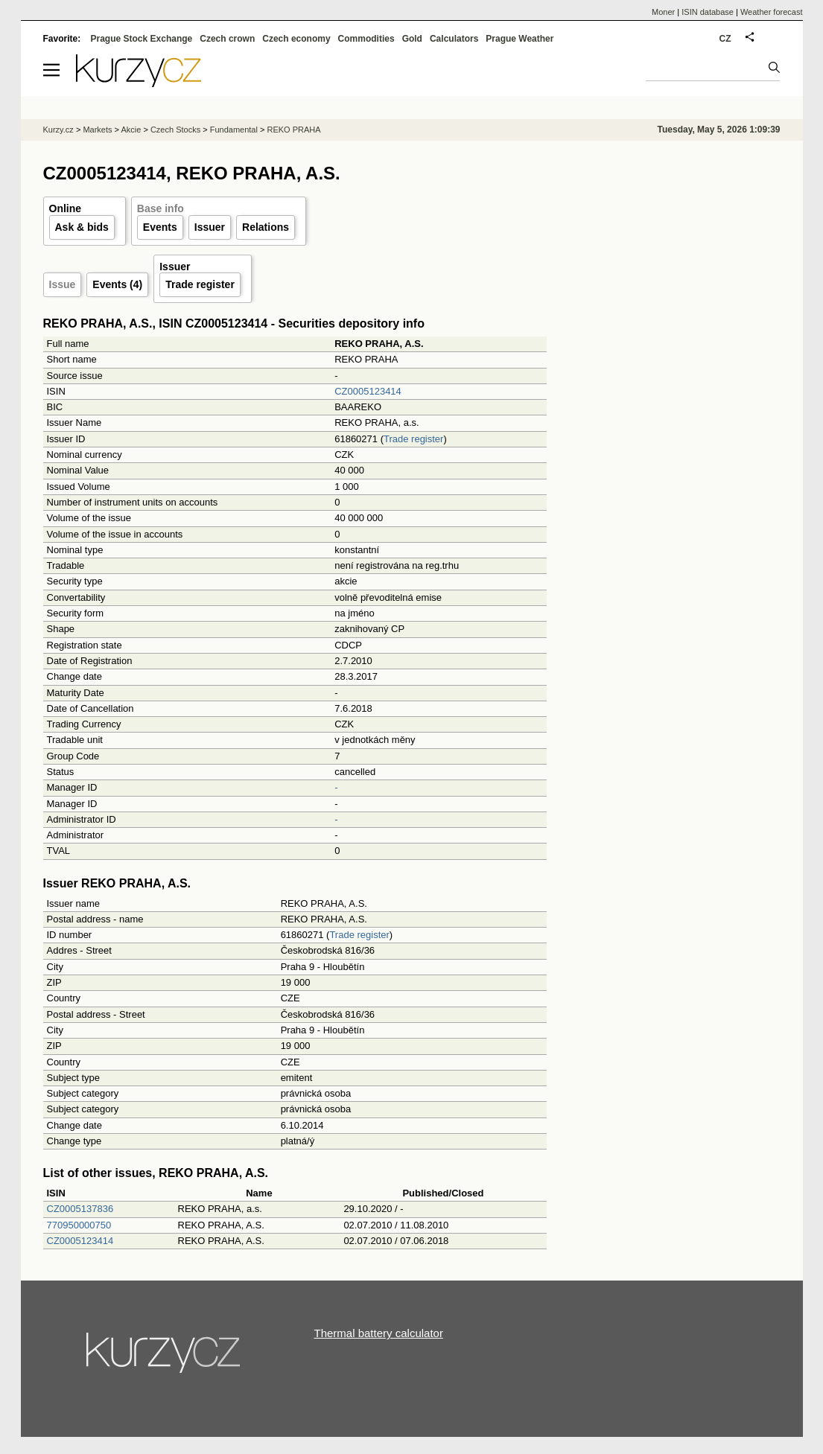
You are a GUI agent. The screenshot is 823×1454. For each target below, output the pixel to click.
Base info (160, 208)
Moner (663, 11)
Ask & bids (82, 227)
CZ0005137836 (80, 1208)
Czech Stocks (175, 129)
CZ (725, 39)
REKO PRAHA (293, 129)
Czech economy (296, 39)
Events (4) (117, 284)
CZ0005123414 (367, 391)
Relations (265, 227)
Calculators (454, 39)
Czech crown (227, 39)
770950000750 (79, 1225)
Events (160, 227)
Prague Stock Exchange (142, 39)
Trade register (200, 284)
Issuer (209, 227)
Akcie (131, 129)
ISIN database (707, 11)
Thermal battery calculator (378, 1333)
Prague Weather (519, 39)
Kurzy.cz (58, 129)
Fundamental (234, 129)
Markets (97, 129)
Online (65, 208)
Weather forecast (771, 11)
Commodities (366, 39)
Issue (62, 284)
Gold (412, 39)
